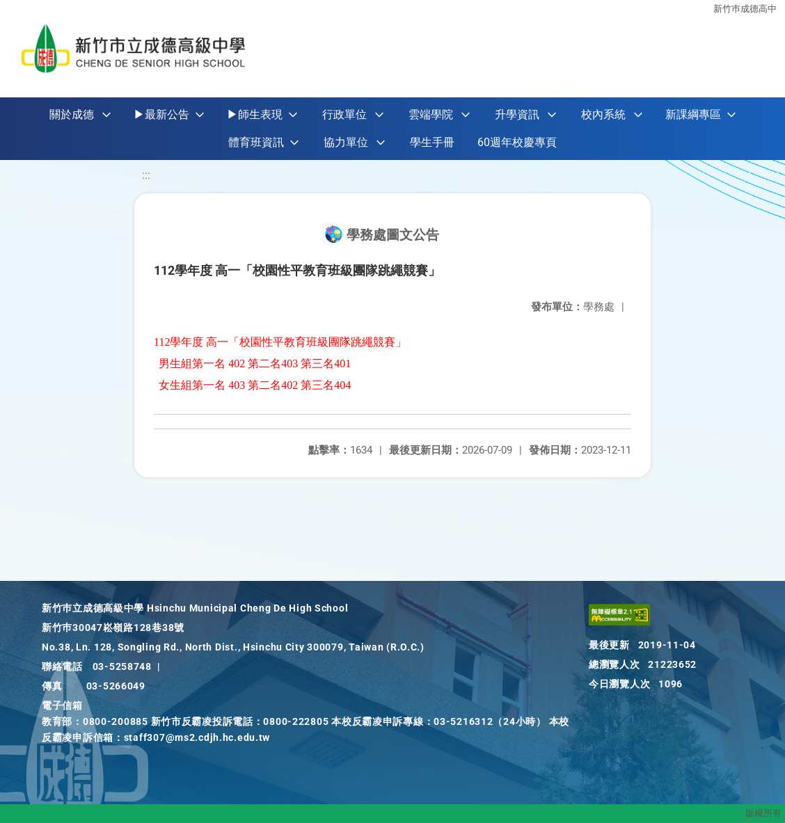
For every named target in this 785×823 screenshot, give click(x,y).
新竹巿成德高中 (745, 8)
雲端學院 (431, 114)
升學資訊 (517, 114)
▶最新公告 (161, 114)
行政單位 (344, 114)
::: (146, 175)
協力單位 (346, 142)
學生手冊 (432, 142)
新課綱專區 (693, 114)
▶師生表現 (255, 114)
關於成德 (71, 114)
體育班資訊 (256, 142)
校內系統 (603, 114)
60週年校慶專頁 (517, 142)
